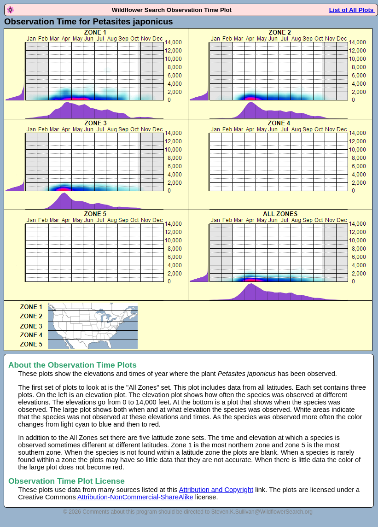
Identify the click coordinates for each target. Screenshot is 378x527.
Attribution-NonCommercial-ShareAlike (135, 497)
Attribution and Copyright (216, 489)
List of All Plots (352, 9)
